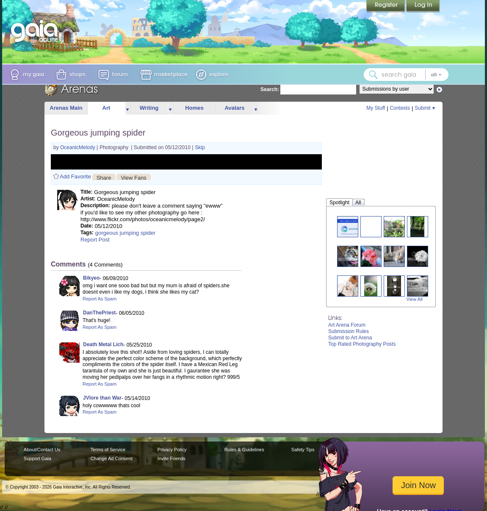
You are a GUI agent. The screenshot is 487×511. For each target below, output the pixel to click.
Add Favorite (75, 176)
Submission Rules (348, 331)
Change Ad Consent (112, 458)
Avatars (234, 108)
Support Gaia (37, 458)
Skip (200, 147)
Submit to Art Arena (350, 338)
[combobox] (406, 74)
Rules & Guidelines (244, 449)
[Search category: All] (436, 74)
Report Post (95, 239)
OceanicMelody (78, 147)
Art (106, 108)
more (127, 108)
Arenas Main (66, 108)
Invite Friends (171, 458)
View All (415, 299)
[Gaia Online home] (36, 31)
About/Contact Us (42, 449)
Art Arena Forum (346, 325)
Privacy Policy (172, 449)
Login (423, 6)
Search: (269, 89)
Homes (194, 108)
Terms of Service (108, 449)
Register (386, 6)
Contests (400, 108)
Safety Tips (303, 449)
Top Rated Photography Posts (362, 344)
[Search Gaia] (373, 74)
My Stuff (375, 108)
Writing (149, 108)
